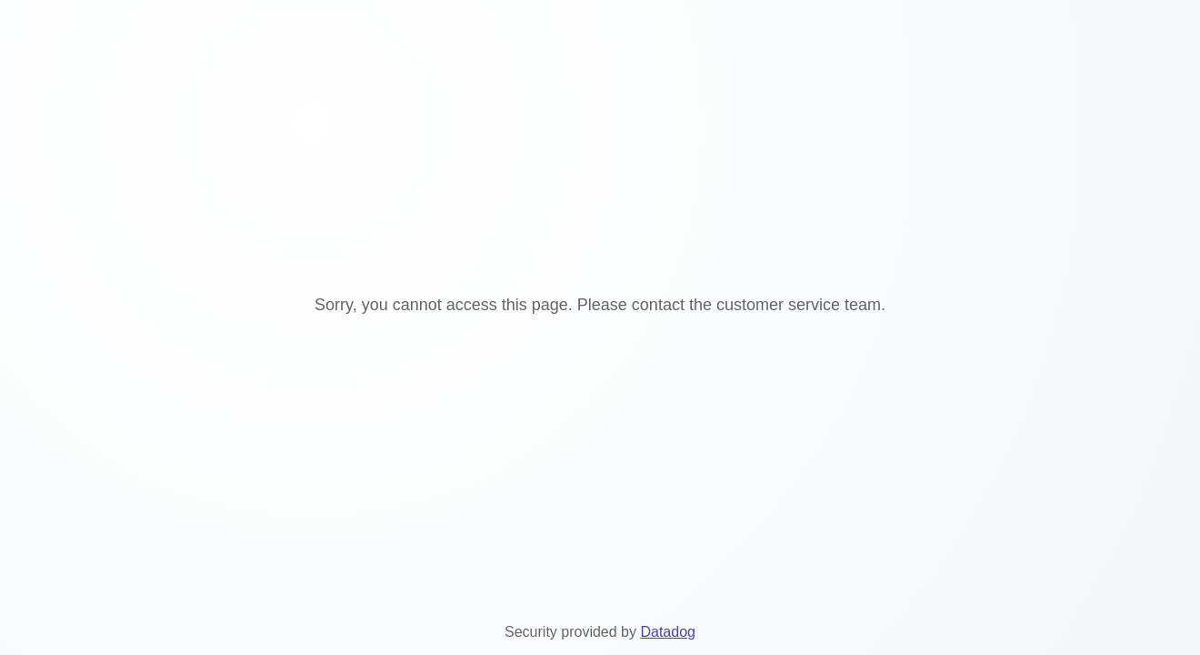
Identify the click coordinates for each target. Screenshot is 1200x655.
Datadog (667, 632)
